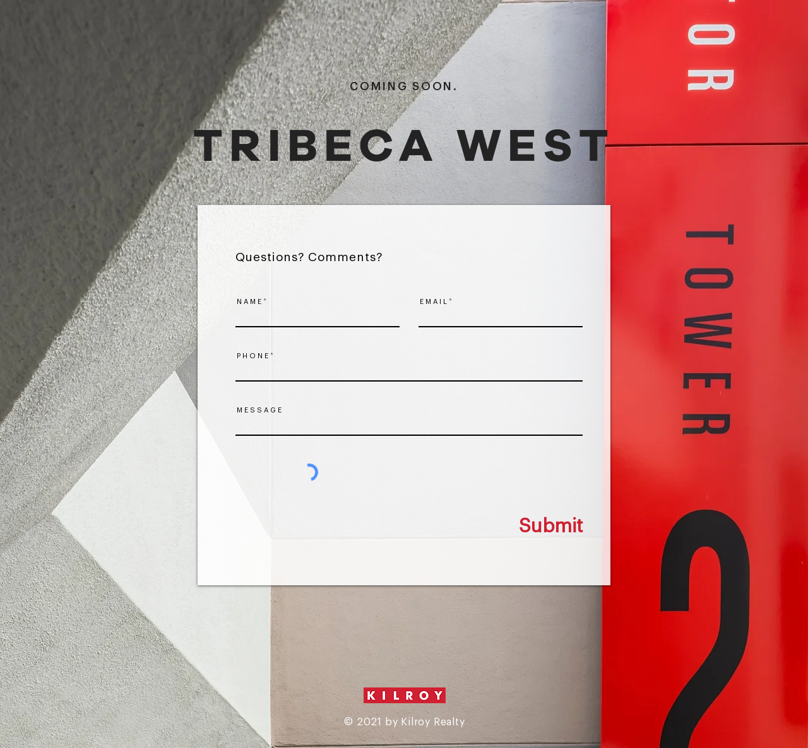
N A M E (249, 301)
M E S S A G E (259, 410)
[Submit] (524, 526)
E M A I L (433, 301)
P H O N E (252, 356)
